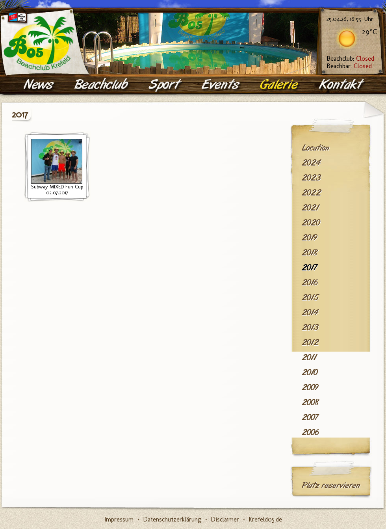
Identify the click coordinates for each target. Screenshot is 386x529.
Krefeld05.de (265, 519)
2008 (310, 402)
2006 (310, 432)
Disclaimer (225, 519)
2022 (311, 193)
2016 (309, 283)
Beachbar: (349, 66)
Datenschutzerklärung (172, 519)
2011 (309, 357)
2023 (311, 178)
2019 (309, 238)
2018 (310, 253)
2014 (310, 312)
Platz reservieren (331, 485)
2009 (310, 387)
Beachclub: (350, 58)
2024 (311, 163)
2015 (310, 297)
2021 (310, 208)
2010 (309, 372)
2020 (311, 223)
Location (315, 148)
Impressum (119, 519)
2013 (310, 327)
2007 (310, 417)
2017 (309, 268)
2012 (310, 342)
